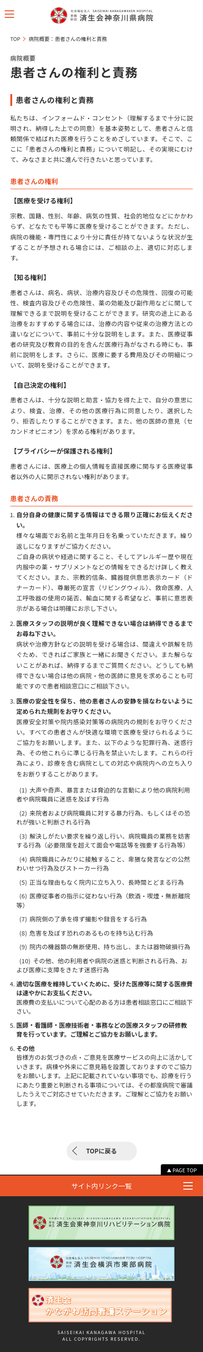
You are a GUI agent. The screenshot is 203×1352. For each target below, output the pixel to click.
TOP (15, 38)
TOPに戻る (101, 1150)
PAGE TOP (185, 1170)
